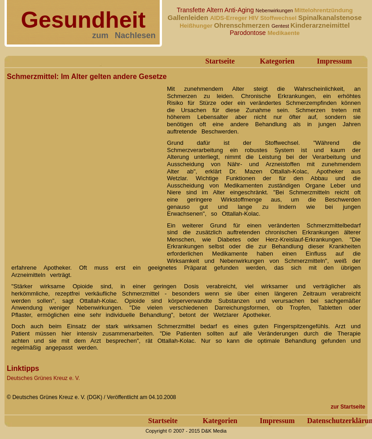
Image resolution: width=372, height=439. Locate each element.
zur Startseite (348, 407)
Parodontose (248, 32)
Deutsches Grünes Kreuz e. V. (43, 378)
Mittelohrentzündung (323, 10)
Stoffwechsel (279, 18)
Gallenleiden (189, 17)
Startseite (220, 61)
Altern (215, 10)
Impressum (334, 61)
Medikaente (284, 33)
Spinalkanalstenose (330, 17)
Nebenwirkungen (274, 10)
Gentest (281, 26)
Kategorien (277, 61)
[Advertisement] (85, 168)
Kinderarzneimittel (320, 25)
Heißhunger (197, 25)
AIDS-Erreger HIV (235, 18)
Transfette (192, 10)
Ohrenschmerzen (243, 25)
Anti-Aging (240, 10)
